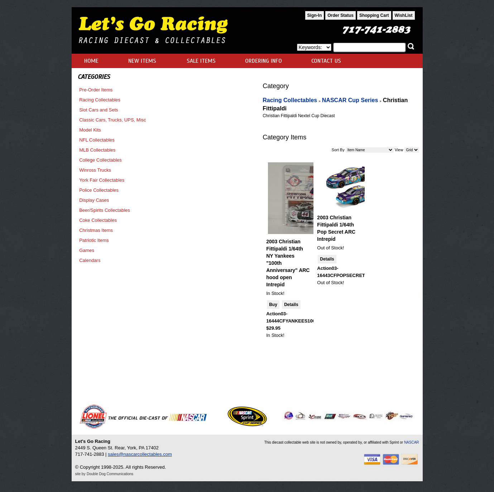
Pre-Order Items (95, 89)
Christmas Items (96, 230)
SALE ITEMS (201, 61)
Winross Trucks (95, 170)
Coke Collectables (98, 220)
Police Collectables (99, 190)
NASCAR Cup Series (350, 100)
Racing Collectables (99, 99)
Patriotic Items (94, 240)
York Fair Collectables (101, 180)
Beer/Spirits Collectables (104, 210)
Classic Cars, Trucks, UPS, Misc (112, 120)
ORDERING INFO (263, 61)
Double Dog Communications (110, 474)
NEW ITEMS (142, 61)
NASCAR (411, 442)
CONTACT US (326, 61)
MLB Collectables (97, 150)
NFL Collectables (97, 140)
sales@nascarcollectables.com (140, 454)
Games (86, 250)
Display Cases (94, 200)
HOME (91, 61)
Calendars (89, 260)
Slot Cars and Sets (98, 110)
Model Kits (90, 130)
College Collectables (100, 160)
